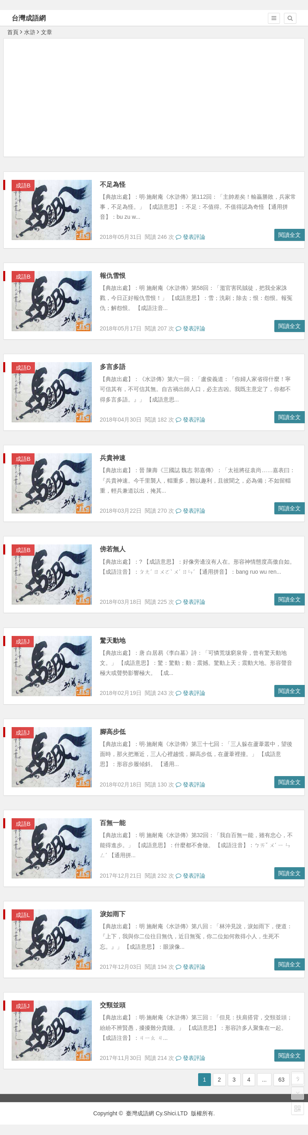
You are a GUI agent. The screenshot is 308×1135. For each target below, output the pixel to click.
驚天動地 (113, 640)
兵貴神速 (113, 457)
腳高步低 (113, 731)
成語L (23, 915)
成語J (23, 641)
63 (281, 1079)
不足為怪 (113, 184)
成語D (23, 368)
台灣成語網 (29, 18)
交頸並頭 (113, 1005)
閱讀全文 (289, 235)
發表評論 (190, 237)
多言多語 (113, 366)
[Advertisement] (156, 97)
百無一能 (113, 822)
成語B (23, 185)
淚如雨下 (113, 914)
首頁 (12, 32)
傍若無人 (113, 549)
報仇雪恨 (113, 275)
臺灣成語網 (140, 1113)
